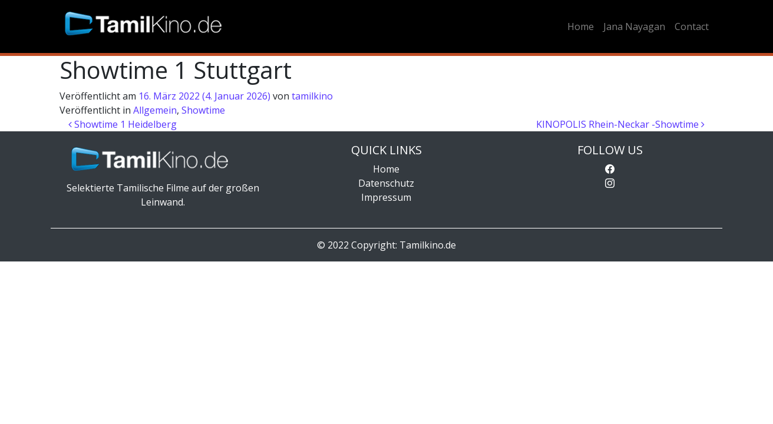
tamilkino (312, 96)
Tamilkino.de (427, 244)
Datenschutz (386, 183)
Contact (692, 26)
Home (580, 26)
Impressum (386, 197)
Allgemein (155, 110)
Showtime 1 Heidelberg (122, 124)
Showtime (203, 110)
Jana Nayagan (634, 26)
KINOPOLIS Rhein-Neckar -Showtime (620, 124)
